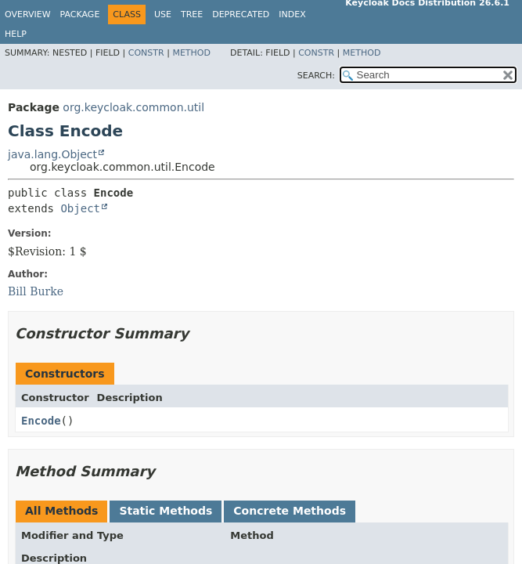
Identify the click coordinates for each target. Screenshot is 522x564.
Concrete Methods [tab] (289, 510)
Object (80, 208)
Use (162, 14)
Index (292, 14)
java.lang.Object (52, 154)
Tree (192, 14)
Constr (146, 53)
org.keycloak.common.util (133, 107)
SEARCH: (316, 75)
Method (191, 53)
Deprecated (240, 14)
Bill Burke (35, 291)
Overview (28, 14)
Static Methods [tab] (165, 510)
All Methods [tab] (61, 510)
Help (16, 34)
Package (80, 14)
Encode (41, 420)
